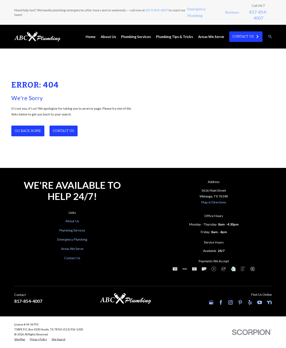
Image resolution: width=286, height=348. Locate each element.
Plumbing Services (72, 230)
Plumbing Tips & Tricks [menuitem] (174, 36)
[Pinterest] (240, 302)
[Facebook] (221, 302)
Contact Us (245, 36)
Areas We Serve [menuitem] (211, 36)
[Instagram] (230, 302)
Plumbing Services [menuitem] (136, 36)
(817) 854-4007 (156, 10)
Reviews (232, 12)
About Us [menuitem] (108, 36)
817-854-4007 (28, 301)
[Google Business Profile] (211, 302)
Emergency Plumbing (72, 239)
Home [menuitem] (91, 36)
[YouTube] (259, 302)
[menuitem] (19, 339)
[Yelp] (250, 302)
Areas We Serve (72, 249)
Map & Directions (213, 202)
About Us (72, 221)
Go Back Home (28, 131)
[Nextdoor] (269, 302)
